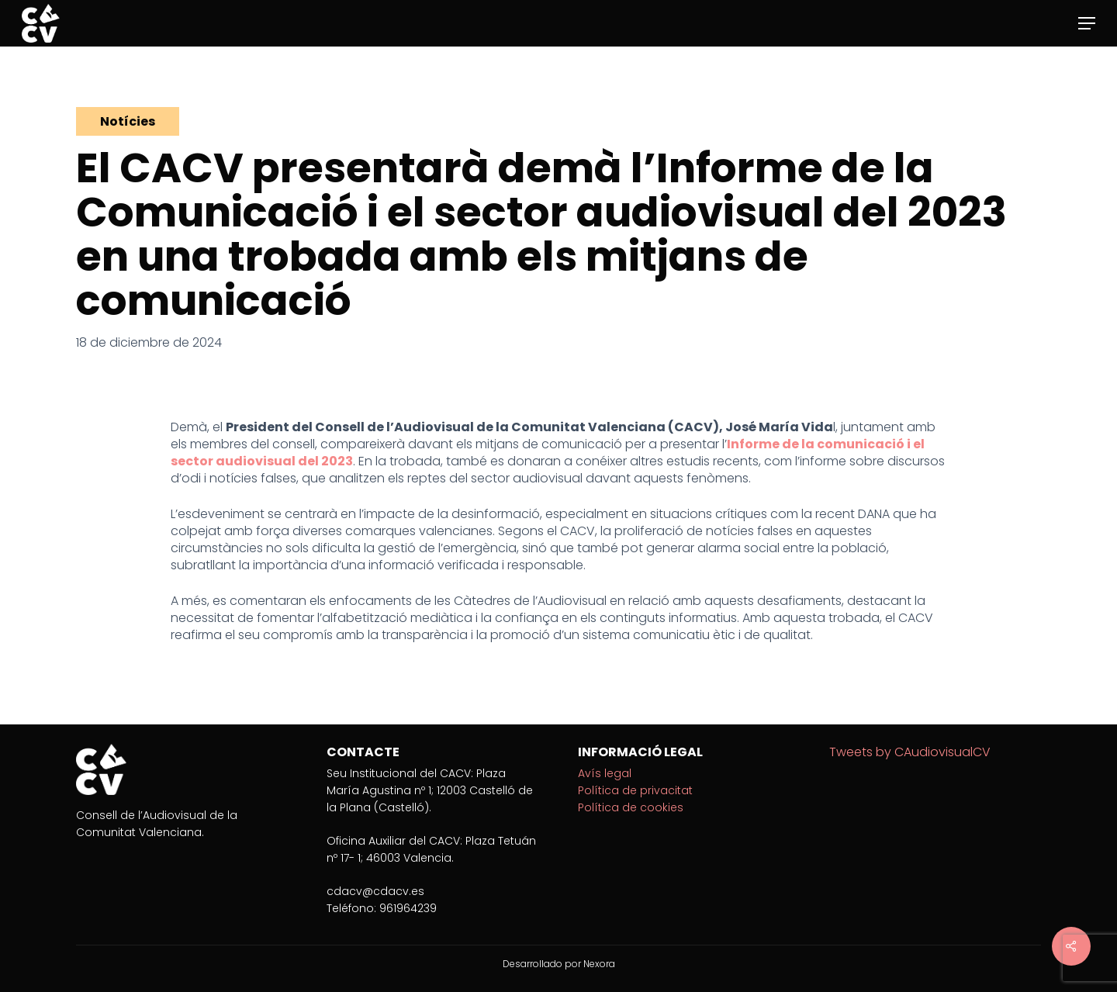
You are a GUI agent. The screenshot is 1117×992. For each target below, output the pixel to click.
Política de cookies (630, 807)
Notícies (127, 121)
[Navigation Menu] (1086, 23)
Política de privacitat (635, 790)
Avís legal (604, 773)
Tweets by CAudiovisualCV (910, 752)
